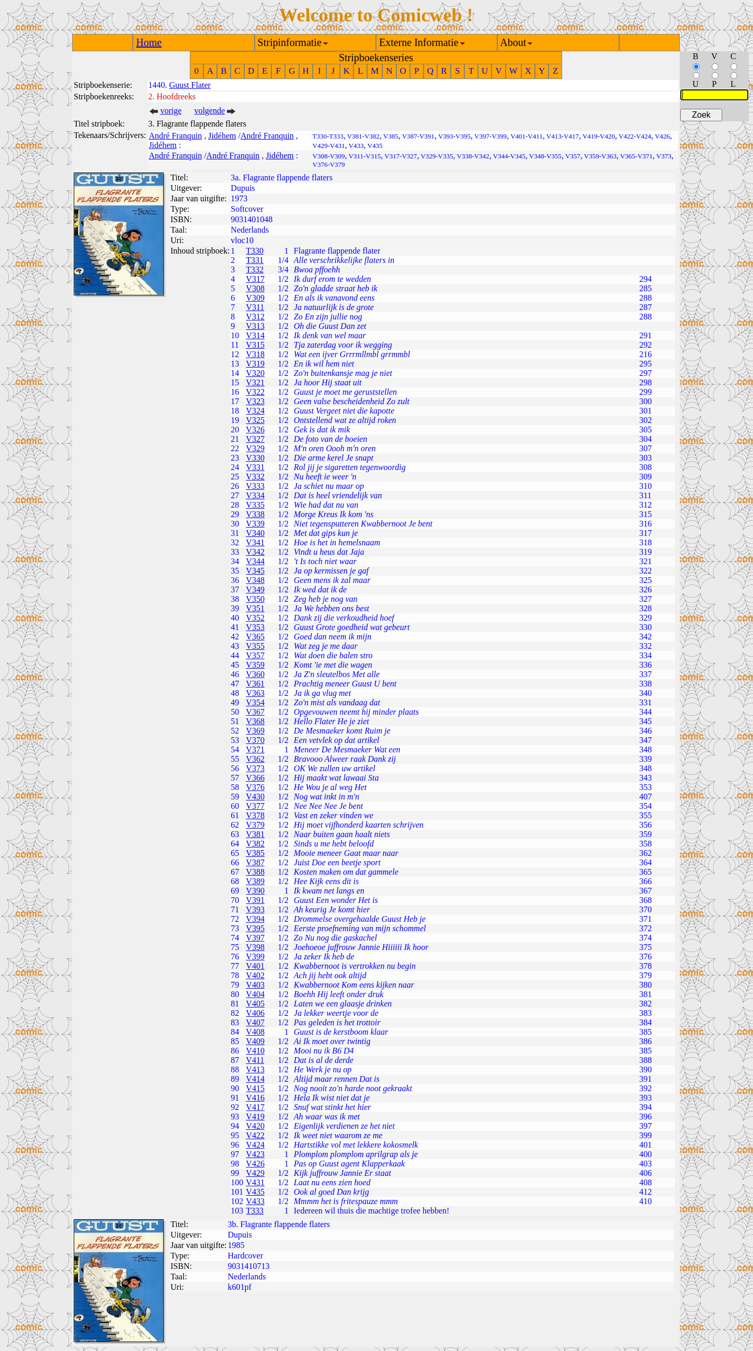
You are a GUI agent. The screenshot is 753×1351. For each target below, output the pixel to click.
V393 (255, 909)
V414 (255, 1078)
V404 (255, 994)
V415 (255, 1088)
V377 (255, 806)
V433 (255, 1201)
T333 (255, 1210)
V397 (255, 937)
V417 (255, 1107)
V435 (255, 1191)
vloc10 (242, 240)
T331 (255, 260)
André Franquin (175, 135)
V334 (255, 495)
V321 (255, 382)
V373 (255, 768)
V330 (255, 457)
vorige (170, 110)
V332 (255, 476)
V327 (255, 438)
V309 (255, 297)
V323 (255, 401)
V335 (255, 504)
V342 (255, 551)
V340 (255, 533)
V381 (255, 834)
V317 (255, 278)
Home (149, 42)
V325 (255, 420)
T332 (255, 269)
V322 (255, 391)
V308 (255, 288)
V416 (255, 1097)
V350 (255, 598)
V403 (255, 984)
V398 (255, 947)
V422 (255, 1135)
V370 (255, 740)
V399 (255, 956)
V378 (255, 815)
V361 (255, 683)
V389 (255, 881)
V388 (255, 871)
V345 (255, 570)
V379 (255, 824)
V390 (255, 890)
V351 (255, 608)
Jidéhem (222, 135)
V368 (255, 721)
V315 (255, 344)
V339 (255, 523)
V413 (255, 1069)
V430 (255, 796)
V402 (255, 975)
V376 (255, 787)
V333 (255, 486)
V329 (255, 448)
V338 (255, 514)
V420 (255, 1125)
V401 (255, 965)
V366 (255, 777)
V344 (255, 561)
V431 (255, 1182)
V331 (255, 467)
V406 (255, 1013)
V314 (255, 335)
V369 (255, 730)
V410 (255, 1050)
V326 (255, 429)
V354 (255, 702)
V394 (255, 918)
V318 (255, 354)
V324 (255, 410)
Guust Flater (190, 85)
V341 (255, 542)
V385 (255, 853)
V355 (255, 646)
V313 (255, 326)
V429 (255, 1173)
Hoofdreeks (176, 96)
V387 (255, 862)
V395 (255, 928)
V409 (255, 1041)
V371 (255, 749)
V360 (255, 674)
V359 (255, 664)
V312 (255, 316)
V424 (255, 1144)
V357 (255, 655)
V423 (255, 1154)
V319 (255, 363)
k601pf (240, 1287)
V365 (255, 636)
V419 (255, 1116)
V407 (255, 1022)
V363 (255, 693)
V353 (255, 627)
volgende (209, 110)
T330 (255, 250)
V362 (255, 758)
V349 (255, 589)
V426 (255, 1163)
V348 (255, 580)
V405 (255, 1003)
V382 (255, 843)
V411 (255, 1060)
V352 (255, 617)
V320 (255, 373)
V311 (255, 307)
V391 (255, 900)
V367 (255, 711)
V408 (255, 1031)
